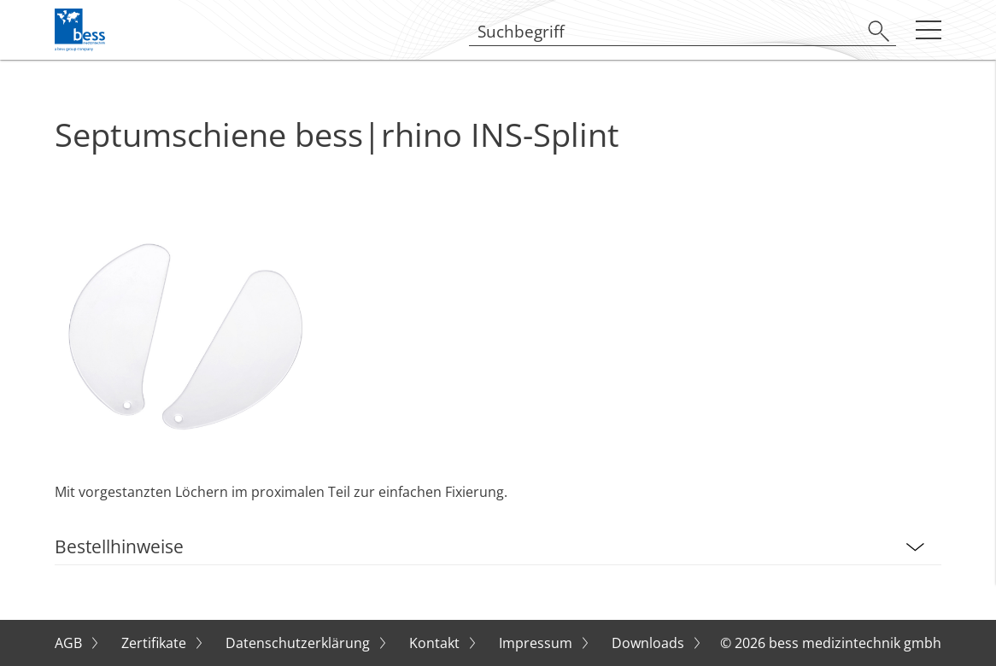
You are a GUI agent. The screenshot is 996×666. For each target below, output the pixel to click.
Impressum (537, 643)
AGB (70, 643)
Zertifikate (155, 643)
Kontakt (436, 643)
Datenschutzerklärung (299, 643)
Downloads (650, 643)
